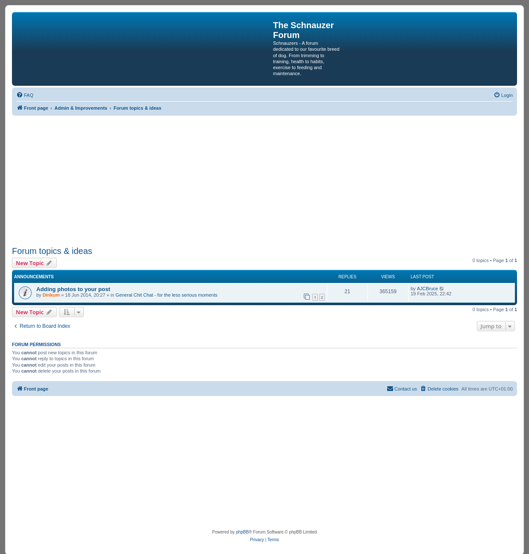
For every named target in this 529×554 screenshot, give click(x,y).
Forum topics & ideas (52, 251)
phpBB (242, 532)
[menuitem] (24, 95)
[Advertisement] (268, 179)
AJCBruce (427, 288)
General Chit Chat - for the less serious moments (166, 294)
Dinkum (51, 294)
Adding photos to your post (73, 289)
